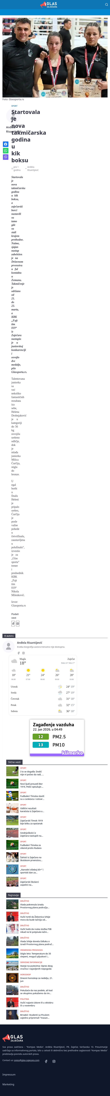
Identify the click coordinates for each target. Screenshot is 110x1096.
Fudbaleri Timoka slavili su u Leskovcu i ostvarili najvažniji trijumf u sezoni (32, 798)
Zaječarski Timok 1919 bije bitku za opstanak (31, 822)
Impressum (9, 1074)
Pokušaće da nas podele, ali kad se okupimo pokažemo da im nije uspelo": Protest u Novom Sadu (36, 992)
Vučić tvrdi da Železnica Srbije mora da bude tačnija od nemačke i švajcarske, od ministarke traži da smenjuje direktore (35, 918)
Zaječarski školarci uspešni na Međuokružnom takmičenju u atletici (30, 883)
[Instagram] (23, 653)
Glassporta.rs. (19, 372)
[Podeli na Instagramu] (17, 623)
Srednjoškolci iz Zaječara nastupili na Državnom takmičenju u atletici (32, 834)
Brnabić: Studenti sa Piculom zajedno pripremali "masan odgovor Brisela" (34, 1016)
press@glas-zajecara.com (26, 1060)
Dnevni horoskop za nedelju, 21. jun (36, 979)
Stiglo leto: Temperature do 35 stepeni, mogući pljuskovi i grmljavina (35, 955)
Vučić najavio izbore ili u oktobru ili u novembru (36, 1004)
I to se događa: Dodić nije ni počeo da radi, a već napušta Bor (31, 773)
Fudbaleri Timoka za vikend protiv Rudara (30, 846)
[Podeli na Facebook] (13, 623)
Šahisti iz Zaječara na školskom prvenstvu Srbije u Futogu (30, 859)
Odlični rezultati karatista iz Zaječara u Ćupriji (31, 810)
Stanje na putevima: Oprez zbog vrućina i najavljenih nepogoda (36, 967)
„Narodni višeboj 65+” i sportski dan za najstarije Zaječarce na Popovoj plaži (31, 871)
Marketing (8, 1084)
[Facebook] (18, 653)
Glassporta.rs (18, 605)
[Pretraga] (106, 4)
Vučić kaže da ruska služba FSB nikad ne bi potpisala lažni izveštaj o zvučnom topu (35, 931)
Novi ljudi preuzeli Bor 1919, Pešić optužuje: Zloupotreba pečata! (31, 785)
